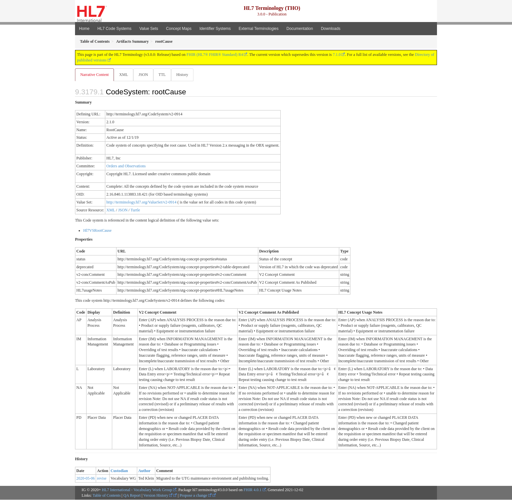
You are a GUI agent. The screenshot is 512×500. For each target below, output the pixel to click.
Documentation (299, 28)
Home (84, 28)
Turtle (135, 210)
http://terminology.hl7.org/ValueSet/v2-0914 (141, 202)
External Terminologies (258, 28)
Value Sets (148, 28)
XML (124, 74)
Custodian (119, 471)
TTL (164, 74)
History (185, 74)
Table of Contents (106, 495)
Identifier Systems (215, 28)
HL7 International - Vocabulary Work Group (137, 490)
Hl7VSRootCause (97, 230)
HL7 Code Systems (114, 28)
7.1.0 (337, 54)
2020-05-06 (85, 478)
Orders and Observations (125, 166)
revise (102, 478)
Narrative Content (94, 74)
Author (144, 471)
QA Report (132, 495)
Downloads (330, 28)
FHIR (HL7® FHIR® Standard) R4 (215, 54)
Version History (158, 495)
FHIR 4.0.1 (252, 490)
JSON (144, 74)
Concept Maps (179, 28)
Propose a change (196, 495)
